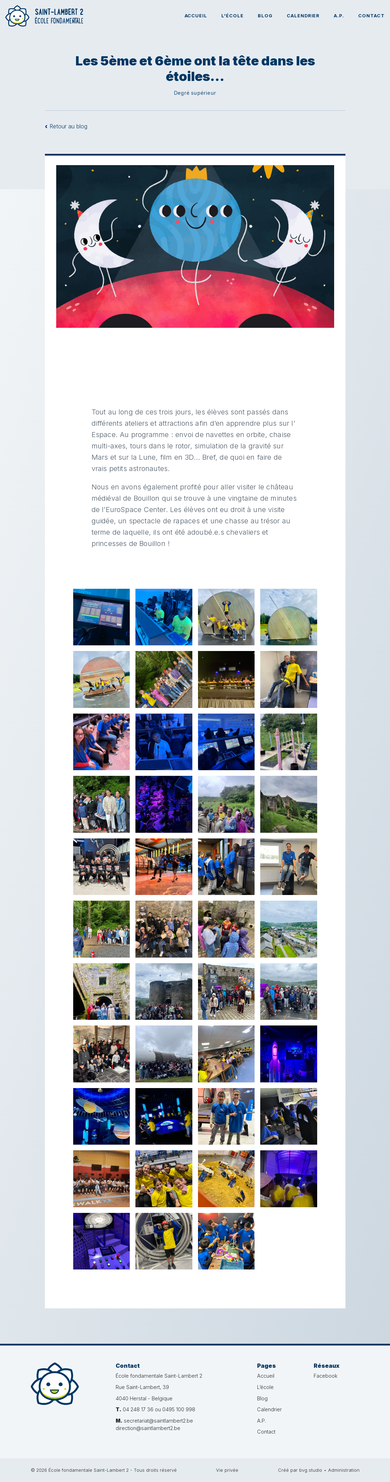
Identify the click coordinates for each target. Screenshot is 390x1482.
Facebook (325, 1376)
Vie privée (227, 1470)
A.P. (339, 15)
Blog (265, 15)
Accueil (196, 15)
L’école (265, 1387)
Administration (344, 1470)
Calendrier (303, 15)
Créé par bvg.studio (300, 1470)
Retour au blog (66, 126)
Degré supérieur (195, 93)
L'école (232, 15)
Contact (371, 15)
